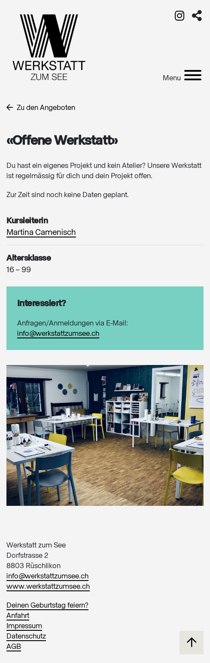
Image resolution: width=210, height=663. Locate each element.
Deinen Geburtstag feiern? (47, 605)
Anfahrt (17, 616)
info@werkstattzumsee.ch (58, 334)
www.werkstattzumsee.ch (48, 586)
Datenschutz (26, 636)
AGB (13, 647)
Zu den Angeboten (40, 108)
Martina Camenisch (41, 232)
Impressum (24, 626)
